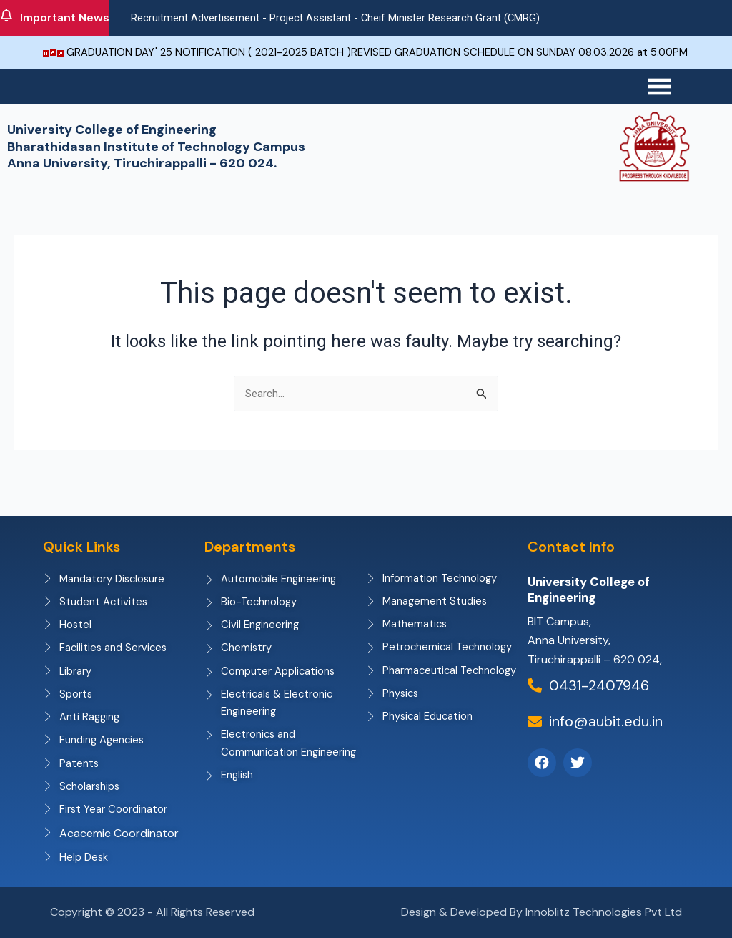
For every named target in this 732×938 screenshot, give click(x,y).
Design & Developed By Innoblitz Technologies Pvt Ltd (541, 911)
